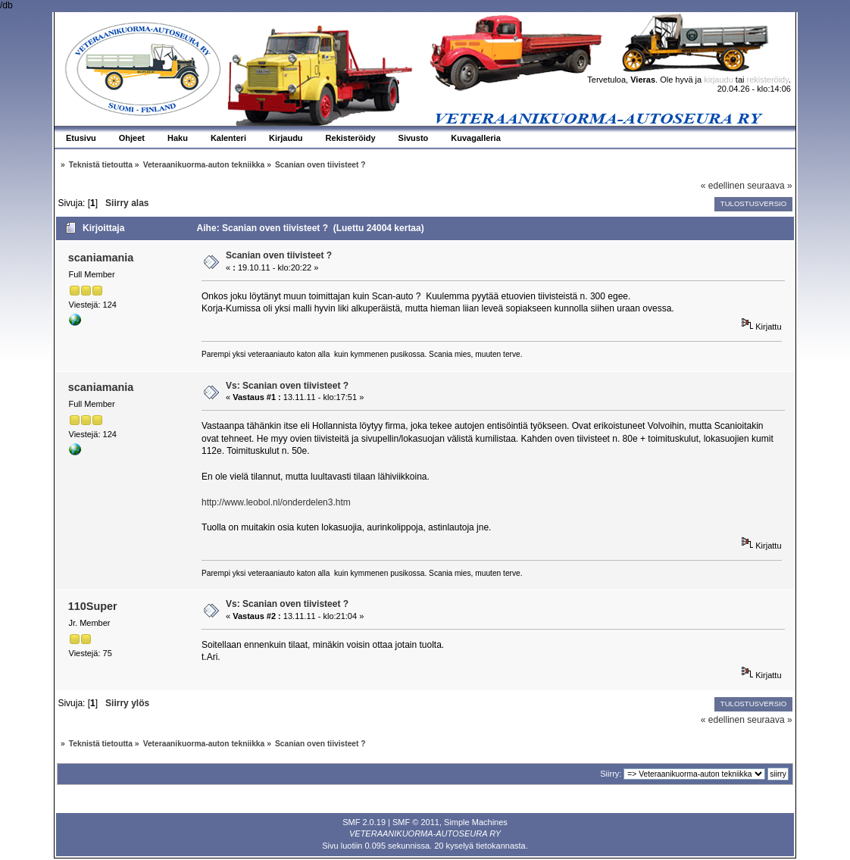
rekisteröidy (768, 79)
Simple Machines (476, 822)
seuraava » (769, 185)
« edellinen (723, 185)
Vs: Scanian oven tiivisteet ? (287, 385)
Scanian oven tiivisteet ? (279, 255)
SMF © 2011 (415, 822)
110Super (92, 606)
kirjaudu (718, 79)
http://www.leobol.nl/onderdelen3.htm (276, 502)
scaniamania (100, 258)
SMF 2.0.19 (364, 822)
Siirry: (610, 773)
